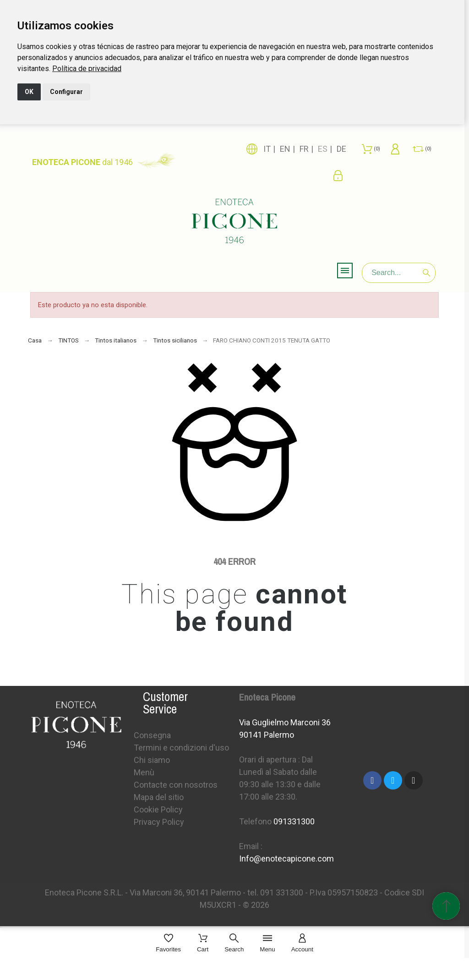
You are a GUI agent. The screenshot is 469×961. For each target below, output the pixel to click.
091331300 (294, 821)
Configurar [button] (66, 91)
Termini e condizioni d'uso (181, 747)
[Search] (399, 273)
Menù (144, 772)
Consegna (152, 735)
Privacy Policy (159, 822)
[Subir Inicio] (446, 906)
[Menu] (267, 944)
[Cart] (202, 944)
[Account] (302, 944)
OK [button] (29, 91)
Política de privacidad (86, 68)
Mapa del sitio (159, 797)
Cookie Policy (158, 809)
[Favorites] (168, 944)
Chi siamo (152, 760)
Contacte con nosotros (176, 785)
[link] (86, 68)
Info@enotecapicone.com (286, 858)
